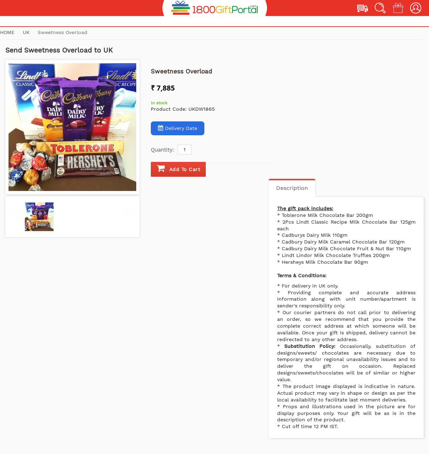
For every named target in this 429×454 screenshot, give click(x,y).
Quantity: (162, 150)
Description (292, 188)
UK (27, 32)
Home (7, 32)
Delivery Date (177, 128)
